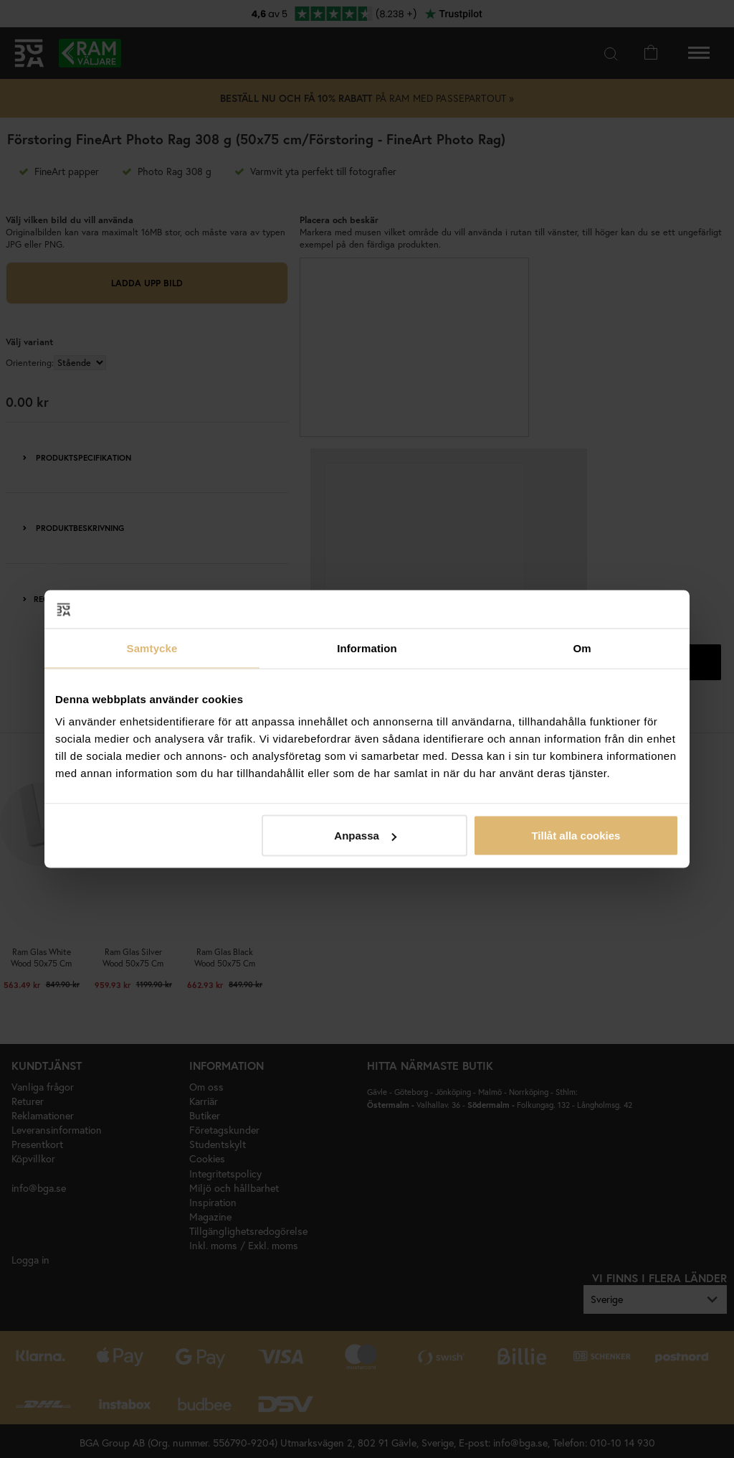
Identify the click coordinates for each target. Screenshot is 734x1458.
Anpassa (365, 835)
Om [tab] (582, 647)
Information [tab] (367, 647)
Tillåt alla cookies (575, 835)
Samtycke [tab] (152, 647)
